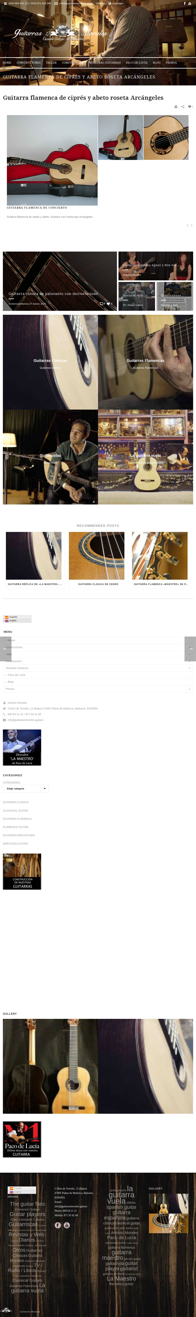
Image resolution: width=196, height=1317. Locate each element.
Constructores (29, 62)
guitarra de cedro (133, 1274)
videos (131, 1202)
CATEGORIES (11, 782)
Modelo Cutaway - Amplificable (31, 1245)
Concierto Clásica (25, 1230)
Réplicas (29, 1266)
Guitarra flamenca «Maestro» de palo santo (162, 584)
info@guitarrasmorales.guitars (76, 3)
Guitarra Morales (132, 275)
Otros (18, 1250)
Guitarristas (23, 1224)
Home (7, 62)
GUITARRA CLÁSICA (16, 802)
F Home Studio (39, 1230)
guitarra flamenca (121, 1247)
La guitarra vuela (28, 1288)
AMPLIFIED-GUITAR (15, 843)
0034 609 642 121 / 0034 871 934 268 (30, 3)
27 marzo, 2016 (37, 304)
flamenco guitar (121, 1284)
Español (11, 617)
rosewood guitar (115, 1242)
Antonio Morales (124, 1233)
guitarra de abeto (114, 1273)
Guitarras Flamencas (24, 1286)
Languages (116, 3)
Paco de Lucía (137, 62)
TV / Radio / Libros (133, 305)
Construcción (73, 62)
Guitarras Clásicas (19, 304)
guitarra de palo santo (119, 1228)
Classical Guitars (27, 1280)
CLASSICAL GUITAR (15, 810)
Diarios (27, 1240)
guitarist (129, 1268)
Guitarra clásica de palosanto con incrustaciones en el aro (63, 294)
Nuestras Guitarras (105, 62)
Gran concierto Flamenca (27, 1275)
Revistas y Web (169, 305)
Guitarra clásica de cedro (98, 584)
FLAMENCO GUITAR (16, 827)
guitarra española (117, 1215)
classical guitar (127, 1223)
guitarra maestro (116, 1255)
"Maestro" (42, 1271)
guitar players (118, 1190)
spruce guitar (132, 1258)
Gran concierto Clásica (27, 1219)
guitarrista (114, 1263)
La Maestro (121, 1278)
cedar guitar (132, 1243)
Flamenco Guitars (27, 1209)
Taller (51, 62)
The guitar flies (27, 1204)
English (10, 620)
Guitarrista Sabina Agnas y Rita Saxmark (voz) (158, 265)
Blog (156, 62)
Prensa (171, 62)
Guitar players (27, 1214)
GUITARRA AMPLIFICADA (19, 835)
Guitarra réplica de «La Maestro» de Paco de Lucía (36, 584)
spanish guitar (121, 1207)
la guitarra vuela (121, 1194)
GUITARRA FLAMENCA (17, 818)
